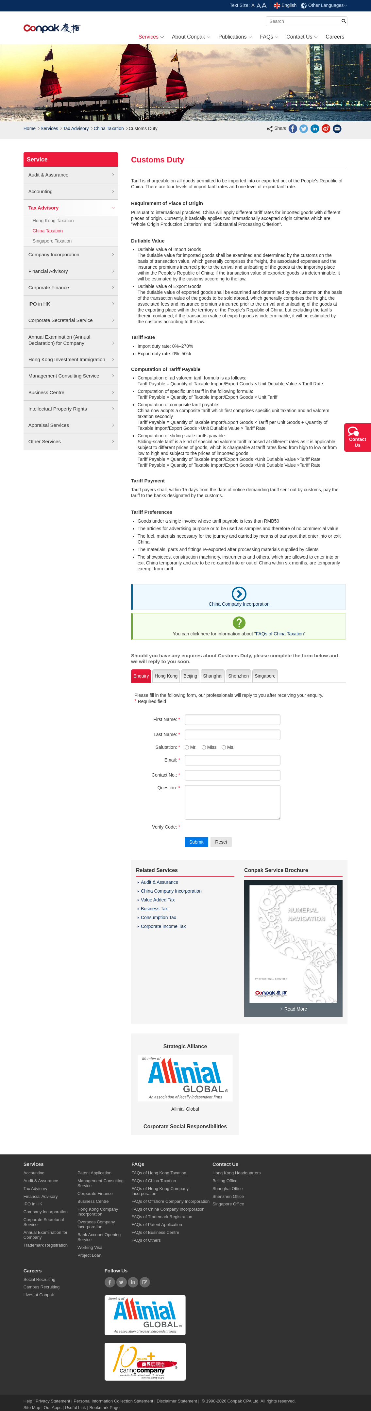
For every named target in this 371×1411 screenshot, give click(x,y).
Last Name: (167, 734)
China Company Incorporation (239, 604)
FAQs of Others (146, 1240)
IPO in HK (71, 304)
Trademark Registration (46, 1245)
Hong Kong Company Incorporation (97, 1212)
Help (28, 1401)
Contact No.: (166, 775)
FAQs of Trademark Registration (161, 1216)
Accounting (71, 191)
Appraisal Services (71, 425)
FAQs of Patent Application (156, 1224)
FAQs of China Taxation (280, 633)
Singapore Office (228, 1203)
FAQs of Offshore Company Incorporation (170, 1201)
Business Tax (154, 908)
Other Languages (323, 5)
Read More (293, 1009)
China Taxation (108, 128)
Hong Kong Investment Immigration (71, 359)
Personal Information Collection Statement (113, 1401)
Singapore (265, 676)
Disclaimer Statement (177, 1401)
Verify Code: (166, 827)
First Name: (166, 719)
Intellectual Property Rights (71, 409)
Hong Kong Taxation (53, 220)
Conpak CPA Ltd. (243, 1401)
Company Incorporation (71, 254)
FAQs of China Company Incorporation (167, 1209)
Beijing (190, 676)
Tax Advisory (76, 128)
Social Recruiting (40, 1279)
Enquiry (141, 676)
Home (30, 128)
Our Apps (52, 1407)
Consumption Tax (158, 917)
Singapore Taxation (52, 241)
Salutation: (167, 747)
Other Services (71, 441)
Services (49, 128)
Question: (169, 787)
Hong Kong (166, 676)
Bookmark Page (104, 1407)
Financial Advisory (71, 271)
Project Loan (89, 1255)
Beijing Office (224, 1180)
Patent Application (94, 1172)
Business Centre (71, 392)
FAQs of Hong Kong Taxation (158, 1172)
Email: (172, 760)
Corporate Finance (71, 287)
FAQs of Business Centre (155, 1232)
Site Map (32, 1407)
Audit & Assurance (71, 175)
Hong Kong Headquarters (236, 1172)
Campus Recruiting (42, 1287)
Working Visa (89, 1247)
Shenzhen (238, 676)
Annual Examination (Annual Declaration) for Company (71, 340)
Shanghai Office (227, 1188)
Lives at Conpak (39, 1294)
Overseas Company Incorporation (96, 1224)
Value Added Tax (158, 899)
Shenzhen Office (228, 1196)
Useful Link (75, 1407)
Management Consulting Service (71, 376)
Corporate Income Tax (163, 926)
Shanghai (212, 676)
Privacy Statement (53, 1401)
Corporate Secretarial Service (71, 320)
